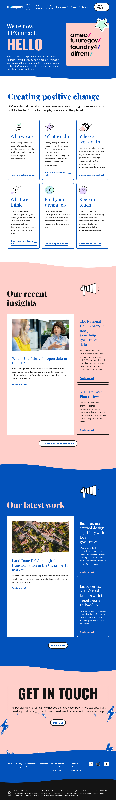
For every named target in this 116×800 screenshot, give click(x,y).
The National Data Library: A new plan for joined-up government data (92, 333)
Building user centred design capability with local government (92, 532)
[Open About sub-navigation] (75, 7)
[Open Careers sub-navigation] (87, 7)
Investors (44, 763)
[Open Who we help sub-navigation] (29, 7)
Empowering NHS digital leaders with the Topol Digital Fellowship (93, 595)
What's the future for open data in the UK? (39, 360)
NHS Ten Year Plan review (91, 394)
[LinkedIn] (91, 764)
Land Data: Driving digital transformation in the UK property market (40, 565)
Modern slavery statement (76, 766)
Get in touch (100, 7)
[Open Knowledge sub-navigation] (62, 7)
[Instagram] (98, 764)
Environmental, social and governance (57, 766)
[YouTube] (106, 764)
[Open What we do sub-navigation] (40, 7)
